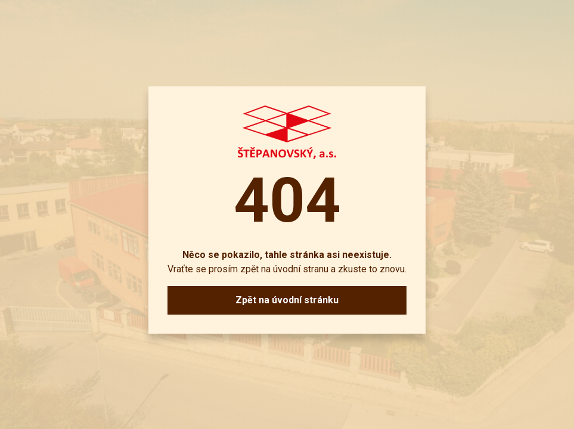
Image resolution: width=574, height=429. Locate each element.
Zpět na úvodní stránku (287, 300)
